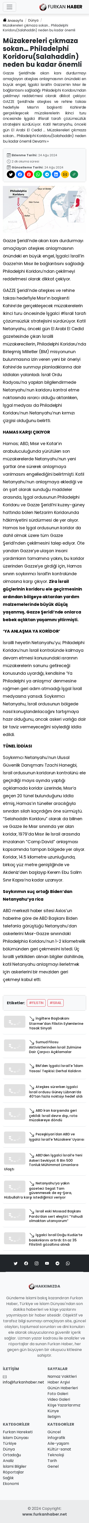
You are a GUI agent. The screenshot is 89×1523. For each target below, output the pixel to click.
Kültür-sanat (59, 1449)
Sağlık (8, 1478)
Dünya (33, 20)
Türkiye (9, 1443)
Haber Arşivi (58, 1382)
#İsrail (55, 1002)
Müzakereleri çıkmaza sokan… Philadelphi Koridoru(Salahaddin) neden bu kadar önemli (39, 28)
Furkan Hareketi (18, 1432)
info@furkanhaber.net (23, 1382)
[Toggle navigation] (9, 7)
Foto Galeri (57, 1393)
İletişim (54, 1416)
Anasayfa (13, 20)
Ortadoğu (12, 1455)
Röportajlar (13, 1472)
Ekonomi (11, 1483)
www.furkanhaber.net (44, 1514)
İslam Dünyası (15, 1437)
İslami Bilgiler (15, 1466)
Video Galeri (58, 1399)
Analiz (8, 1460)
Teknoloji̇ (55, 1455)
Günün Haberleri (62, 1388)
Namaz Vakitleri (62, 1376)
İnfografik (56, 1437)
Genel (53, 1466)
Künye (53, 1411)
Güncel (54, 1432)
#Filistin (36, 1002)
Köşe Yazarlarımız (63, 1405)
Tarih (52, 1460)
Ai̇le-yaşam (58, 1443)
